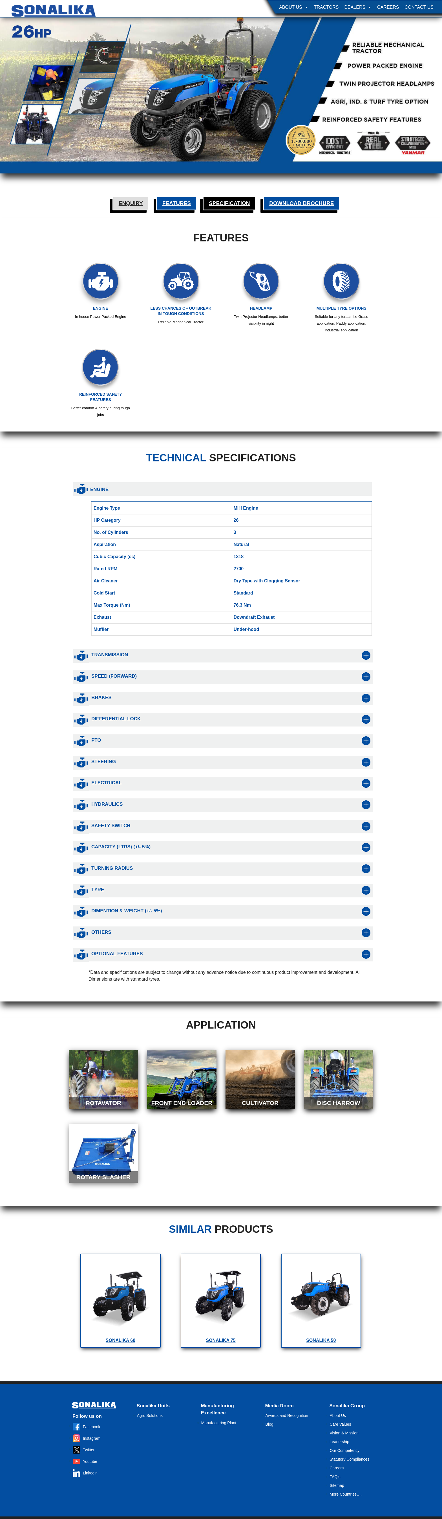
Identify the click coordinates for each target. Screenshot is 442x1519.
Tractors (326, 7)
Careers (388, 7)
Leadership (339, 1441)
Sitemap (337, 1485)
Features (176, 203)
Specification (229, 203)
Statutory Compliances (349, 1459)
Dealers (358, 7)
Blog (269, 1424)
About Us (293, 7)
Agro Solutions (150, 1415)
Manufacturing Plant (219, 1423)
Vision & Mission (344, 1433)
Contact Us (419, 7)
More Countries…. (346, 1494)
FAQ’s (335, 1476)
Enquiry (131, 203)
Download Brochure (301, 203)
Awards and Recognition (287, 1415)
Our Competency (344, 1450)
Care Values (340, 1424)
